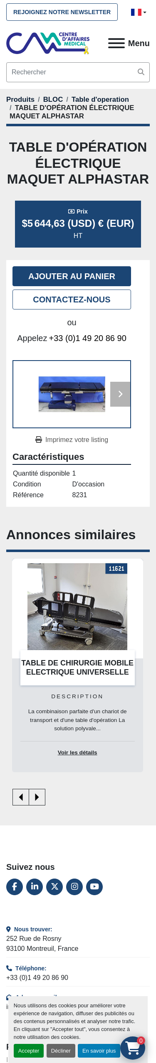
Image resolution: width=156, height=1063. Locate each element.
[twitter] (54, 887)
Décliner (61, 1051)
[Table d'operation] (100, 99)
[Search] (78, 72)
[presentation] (20, 797)
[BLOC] (53, 99)
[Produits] (20, 99)
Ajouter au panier (71, 276)
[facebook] (14, 887)
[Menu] (116, 43)
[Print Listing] (72, 440)
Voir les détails (77, 753)
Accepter (29, 1051)
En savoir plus (99, 1051)
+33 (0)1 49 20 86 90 (87, 338)
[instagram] (74, 887)
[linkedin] (34, 887)
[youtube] (94, 887)
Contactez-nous (71, 299)
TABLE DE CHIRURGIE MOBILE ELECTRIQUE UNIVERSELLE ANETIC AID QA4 (77, 672)
